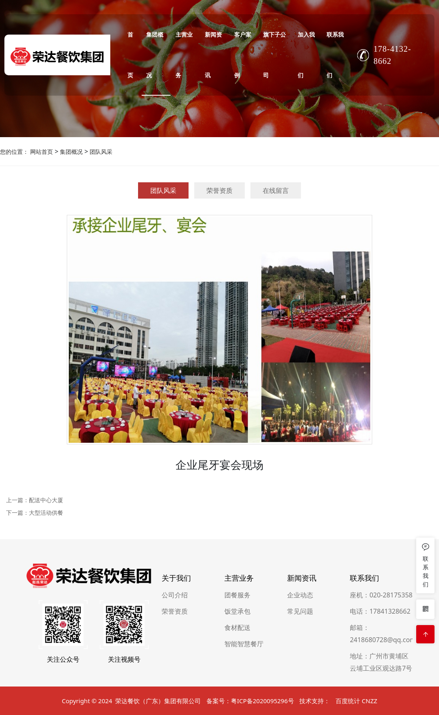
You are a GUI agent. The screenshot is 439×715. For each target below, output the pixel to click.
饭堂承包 (237, 671)
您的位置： (14, 151)
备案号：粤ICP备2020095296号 (250, 707)
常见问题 (300, 671)
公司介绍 (175, 654)
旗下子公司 (274, 55)
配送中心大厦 (46, 500)
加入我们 (306, 55)
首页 (130, 55)
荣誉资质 (219, 190)
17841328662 (389, 671)
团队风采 (100, 151)
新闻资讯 (213, 55)
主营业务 (184, 55)
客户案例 (242, 55)
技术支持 (311, 707)
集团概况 (154, 55)
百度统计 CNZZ (356, 707)
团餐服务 (237, 654)
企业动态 (300, 654)
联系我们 (335, 55)
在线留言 (276, 190)
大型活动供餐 (46, 512)
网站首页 (41, 151)
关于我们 (176, 638)
